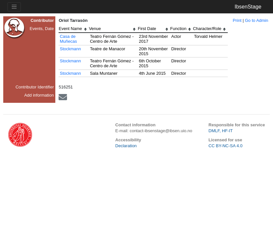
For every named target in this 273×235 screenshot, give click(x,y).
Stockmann (70, 48)
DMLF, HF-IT (221, 130)
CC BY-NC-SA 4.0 (225, 145)
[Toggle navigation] (14, 6)
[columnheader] (74, 29)
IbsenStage (248, 6)
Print (237, 20)
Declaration (126, 145)
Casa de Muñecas (68, 39)
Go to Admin (256, 20)
